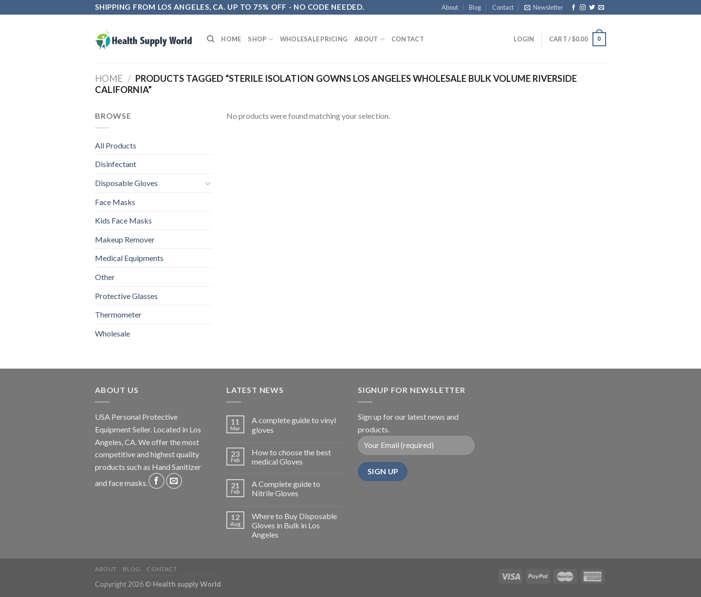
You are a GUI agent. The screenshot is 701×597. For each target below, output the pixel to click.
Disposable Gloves (126, 182)
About (450, 7)
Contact (503, 7)
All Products (115, 145)
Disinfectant (115, 163)
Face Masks (115, 201)
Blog (475, 7)
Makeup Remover (125, 239)
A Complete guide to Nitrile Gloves (286, 488)
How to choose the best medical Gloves (291, 457)
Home (231, 39)
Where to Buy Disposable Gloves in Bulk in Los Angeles (294, 525)
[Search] (210, 39)
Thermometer (118, 314)
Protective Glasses (126, 295)
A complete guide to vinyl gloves (294, 424)
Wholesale (112, 333)
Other (105, 276)
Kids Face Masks (123, 220)
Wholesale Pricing (314, 39)
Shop (260, 39)
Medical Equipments (129, 257)
